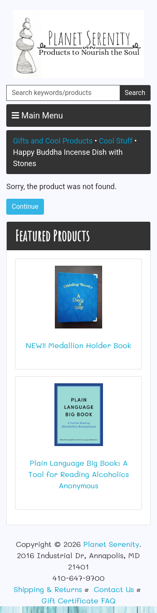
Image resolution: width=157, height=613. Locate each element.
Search (135, 93)
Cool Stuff (115, 140)
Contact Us (114, 589)
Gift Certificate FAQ (78, 600)
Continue (25, 206)
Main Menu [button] (37, 115)
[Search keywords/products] (63, 93)
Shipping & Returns (48, 589)
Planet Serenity (111, 544)
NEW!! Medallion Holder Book (78, 345)
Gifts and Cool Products (53, 140)
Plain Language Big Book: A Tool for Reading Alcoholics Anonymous (78, 474)
